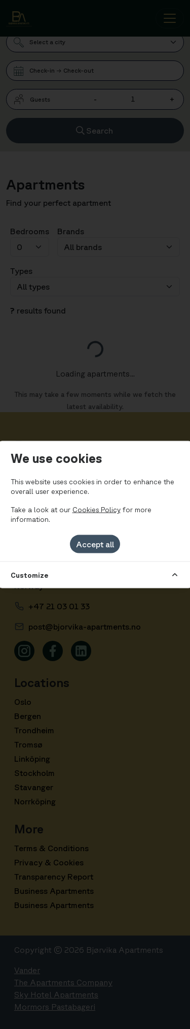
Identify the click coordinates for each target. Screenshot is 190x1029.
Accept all (95, 543)
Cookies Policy (96, 509)
